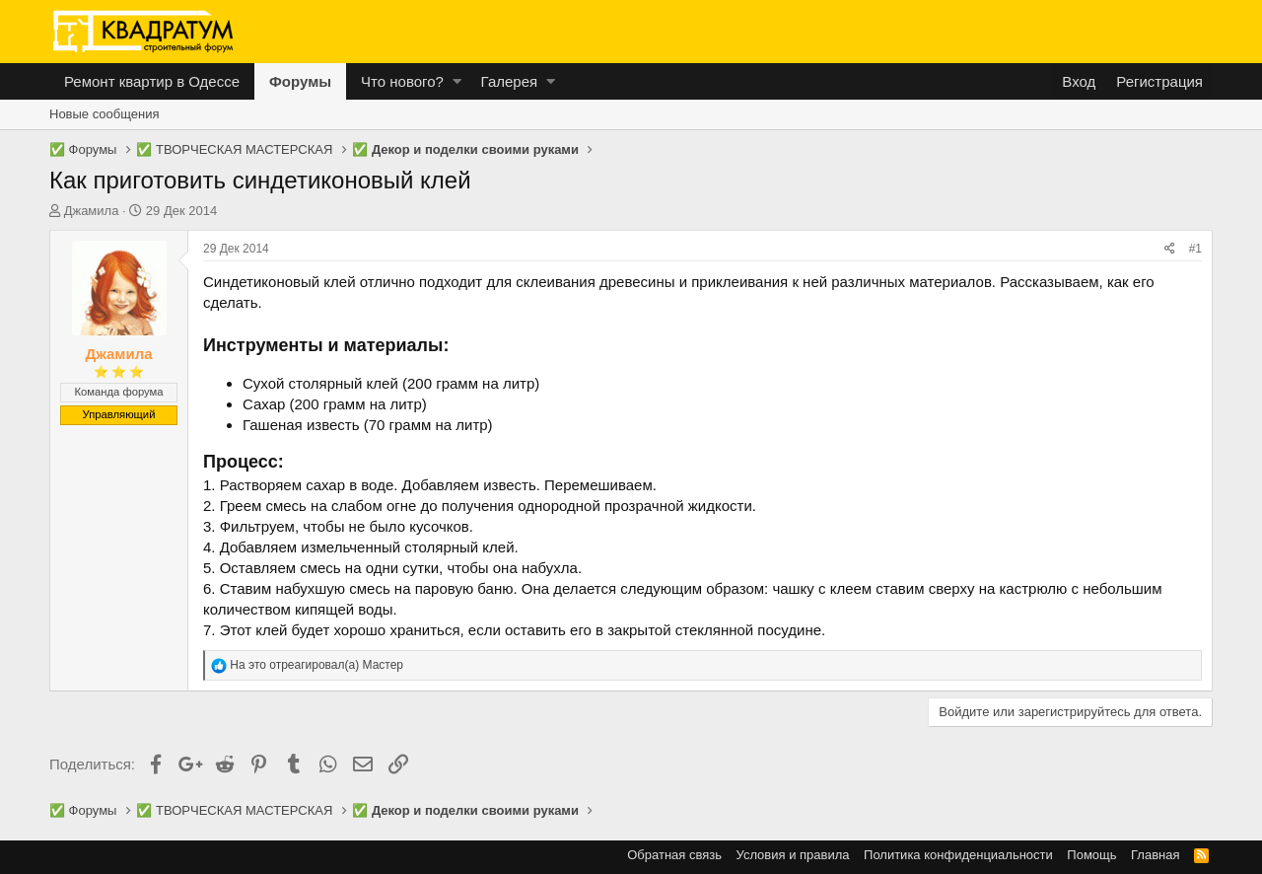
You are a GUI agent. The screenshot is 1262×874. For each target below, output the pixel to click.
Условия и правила (793, 854)
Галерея (509, 81)
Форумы (300, 81)
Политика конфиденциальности (958, 854)
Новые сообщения (104, 114)
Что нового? (402, 81)
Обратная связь (674, 854)
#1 (1195, 248)
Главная (1155, 854)
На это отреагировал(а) (316, 665)
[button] (457, 81)
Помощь (1091, 854)
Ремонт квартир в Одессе (152, 81)
